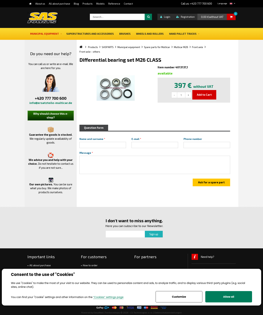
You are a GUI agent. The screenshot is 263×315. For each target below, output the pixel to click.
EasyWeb (98, 312)
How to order (90, 265)
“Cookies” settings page (108, 297)
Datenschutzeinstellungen (168, 312)
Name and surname (91, 139)
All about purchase (40, 265)
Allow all (228, 297)
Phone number (193, 139)
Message (85, 152)
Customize (179, 297)
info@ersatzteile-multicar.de (50, 102)
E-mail (135, 139)
